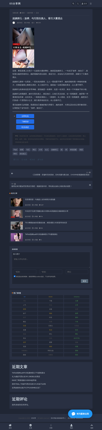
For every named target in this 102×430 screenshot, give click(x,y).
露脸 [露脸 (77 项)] (76, 351)
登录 (84, 4)
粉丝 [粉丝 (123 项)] (76, 330)
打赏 (16, 159)
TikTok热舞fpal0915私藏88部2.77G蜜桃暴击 (41, 235)
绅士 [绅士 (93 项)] (50, 335)
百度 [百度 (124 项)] (24, 326)
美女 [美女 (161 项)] (24, 339)
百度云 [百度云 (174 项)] (50, 326)
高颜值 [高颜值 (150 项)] (50, 355)
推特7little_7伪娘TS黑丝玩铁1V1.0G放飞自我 (29, 385)
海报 (32, 159)
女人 (46, 150)
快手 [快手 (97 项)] (24, 318)
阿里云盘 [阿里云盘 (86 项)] (51, 351)
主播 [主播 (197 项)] (76, 302)
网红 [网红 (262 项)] (76, 335)
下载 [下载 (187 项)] (50, 302)
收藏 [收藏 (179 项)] (50, 322)
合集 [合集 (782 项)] (50, 310)
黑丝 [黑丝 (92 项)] (76, 355)
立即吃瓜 (25, 116)
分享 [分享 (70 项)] (76, 306)
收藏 (24, 159)
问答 (51, 426)
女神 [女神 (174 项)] (76, 310)
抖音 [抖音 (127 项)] (50, 318)
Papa (15, 150)
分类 (30, 426)
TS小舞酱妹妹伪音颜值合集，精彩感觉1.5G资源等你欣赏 (46, 223)
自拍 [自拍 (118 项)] (50, 339)
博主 (34, 150)
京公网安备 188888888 (75, 419)
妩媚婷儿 (54, 150)
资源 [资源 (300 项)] (24, 347)
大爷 (40, 150)
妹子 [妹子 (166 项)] (24, 314)
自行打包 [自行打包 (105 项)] (77, 339)
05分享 (33, 419)
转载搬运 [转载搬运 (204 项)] (24, 351)
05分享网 (15, 3)
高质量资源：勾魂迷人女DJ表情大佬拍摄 (40, 200)
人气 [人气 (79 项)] (24, 306)
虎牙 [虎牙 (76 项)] (24, 343)
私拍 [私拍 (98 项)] (50, 330)
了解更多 (25, 121)
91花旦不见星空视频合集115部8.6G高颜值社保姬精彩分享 (46, 212)
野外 (15, 154)
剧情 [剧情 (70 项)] (24, 310)
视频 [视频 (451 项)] (76, 343)
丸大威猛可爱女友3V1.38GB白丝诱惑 (26, 377)
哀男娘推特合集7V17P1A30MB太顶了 (26, 388)
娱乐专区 (30, 13)
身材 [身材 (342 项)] (50, 347)
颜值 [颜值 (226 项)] (24, 355)
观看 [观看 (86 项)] (50, 343)
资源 (81, 150)
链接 (40, 159)
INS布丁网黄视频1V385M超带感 (24, 381)
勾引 (27, 150)
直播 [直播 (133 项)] (24, 330)
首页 (23, 13)
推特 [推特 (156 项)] (76, 318)
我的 (71, 426)
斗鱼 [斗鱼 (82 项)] (76, 322)
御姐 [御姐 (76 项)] (50, 314)
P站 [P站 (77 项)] (24, 302)
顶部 (92, 426)
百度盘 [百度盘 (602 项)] (76, 326)
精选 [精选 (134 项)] (24, 335)
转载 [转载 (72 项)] (76, 347)
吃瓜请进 (25, 127)
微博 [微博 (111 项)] (76, 314)
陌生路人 (23, 154)
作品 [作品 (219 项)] (50, 306)
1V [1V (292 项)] (25, 297)
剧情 (21, 150)
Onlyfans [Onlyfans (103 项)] (77, 297)
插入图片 (16, 255)
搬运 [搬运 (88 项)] (24, 322)
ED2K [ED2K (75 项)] (50, 297)
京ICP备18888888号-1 (58, 419)
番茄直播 (73, 150)
